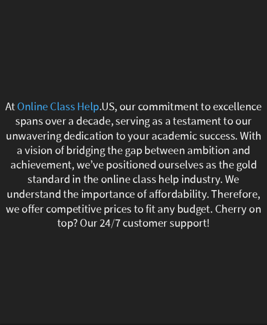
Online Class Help (58, 107)
